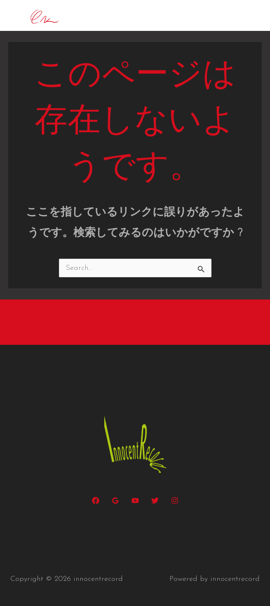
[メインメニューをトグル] (252, 15)
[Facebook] (95, 500)
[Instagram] (174, 500)
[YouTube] (135, 500)
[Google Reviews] (115, 500)
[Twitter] (155, 500)
